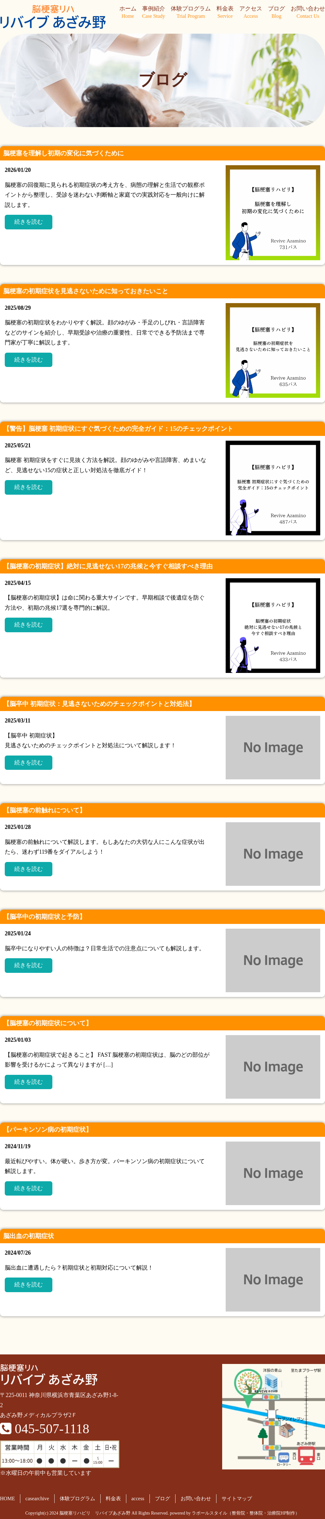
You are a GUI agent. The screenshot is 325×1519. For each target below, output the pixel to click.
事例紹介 (153, 12)
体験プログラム (191, 12)
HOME (7, 1498)
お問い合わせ (308, 12)
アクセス (250, 12)
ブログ (276, 12)
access (137, 1498)
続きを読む (28, 222)
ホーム (127, 12)
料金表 (225, 12)
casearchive (37, 1498)
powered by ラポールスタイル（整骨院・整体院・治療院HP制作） (235, 1513)
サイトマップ (237, 1498)
